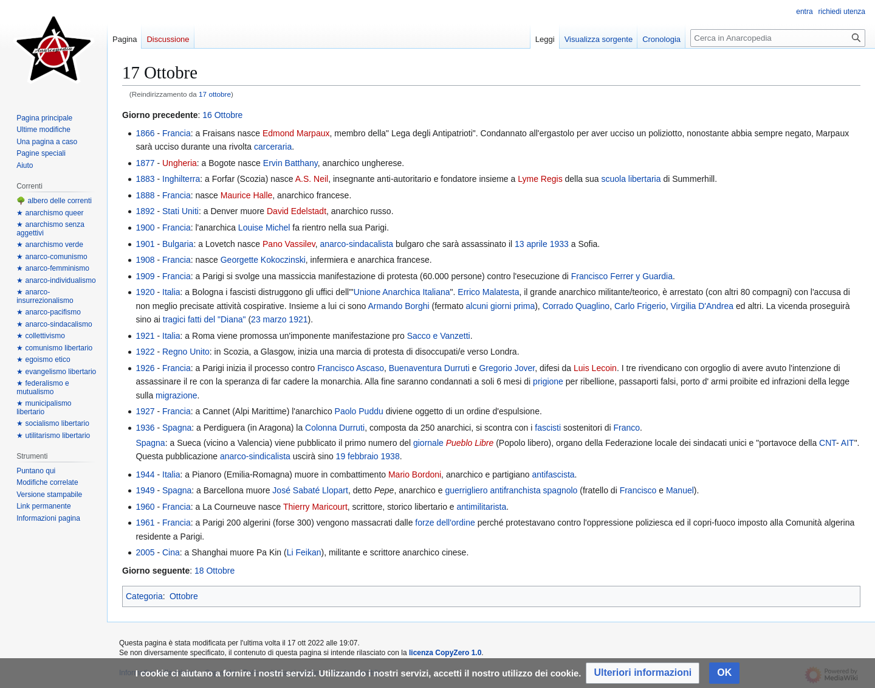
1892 (145, 211)
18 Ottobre (214, 570)
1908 (145, 260)
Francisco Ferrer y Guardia (622, 276)
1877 (145, 163)
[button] (642, 673)
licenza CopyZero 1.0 (445, 652)
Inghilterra (181, 179)
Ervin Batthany (290, 163)
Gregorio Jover (507, 368)
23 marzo (268, 319)
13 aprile (531, 244)
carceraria (273, 146)
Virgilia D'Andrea (702, 306)
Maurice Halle (247, 195)
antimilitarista (482, 507)
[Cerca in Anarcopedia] (777, 38)
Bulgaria (177, 244)
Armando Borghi (398, 306)
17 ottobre (215, 94)
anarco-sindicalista (255, 456)
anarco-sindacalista (356, 244)
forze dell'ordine (445, 522)
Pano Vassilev (288, 244)
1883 (145, 179)
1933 (559, 244)
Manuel (680, 490)
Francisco (638, 490)
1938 (390, 456)
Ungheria (179, 163)
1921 (298, 319)
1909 (145, 276)
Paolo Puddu (359, 411)
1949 (145, 490)
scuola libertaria (631, 179)
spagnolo (560, 490)
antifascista (553, 474)
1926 (145, 368)
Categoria (144, 596)
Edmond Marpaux (296, 133)
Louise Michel (264, 227)
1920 (145, 292)
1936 (145, 428)
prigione (548, 381)
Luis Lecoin (595, 368)
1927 (145, 411)
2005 (145, 552)
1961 (145, 522)
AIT (847, 443)
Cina (171, 552)
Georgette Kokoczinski (263, 260)
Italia (171, 292)
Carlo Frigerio (640, 306)
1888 (145, 195)
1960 (145, 507)
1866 (145, 133)
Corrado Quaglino (576, 306)
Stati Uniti (180, 211)
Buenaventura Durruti (429, 368)
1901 (145, 244)
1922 (145, 351)
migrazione (176, 395)
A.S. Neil (311, 179)
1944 (145, 474)
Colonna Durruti (335, 428)
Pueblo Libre (470, 443)
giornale (428, 443)
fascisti (548, 428)
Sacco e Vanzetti (438, 336)
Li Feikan (304, 552)
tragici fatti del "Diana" (204, 319)
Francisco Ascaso (350, 368)
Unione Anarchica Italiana (402, 292)
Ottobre (184, 596)
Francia (176, 133)
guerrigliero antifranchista (492, 490)
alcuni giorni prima (500, 306)
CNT (827, 443)
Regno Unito (186, 351)
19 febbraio (357, 456)
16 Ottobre (222, 115)
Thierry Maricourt (315, 507)
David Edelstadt (296, 211)
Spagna (176, 428)
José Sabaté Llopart (310, 490)
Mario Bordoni (414, 474)
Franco (626, 428)
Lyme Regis (540, 179)
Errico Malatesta (488, 292)
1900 (145, 227)
